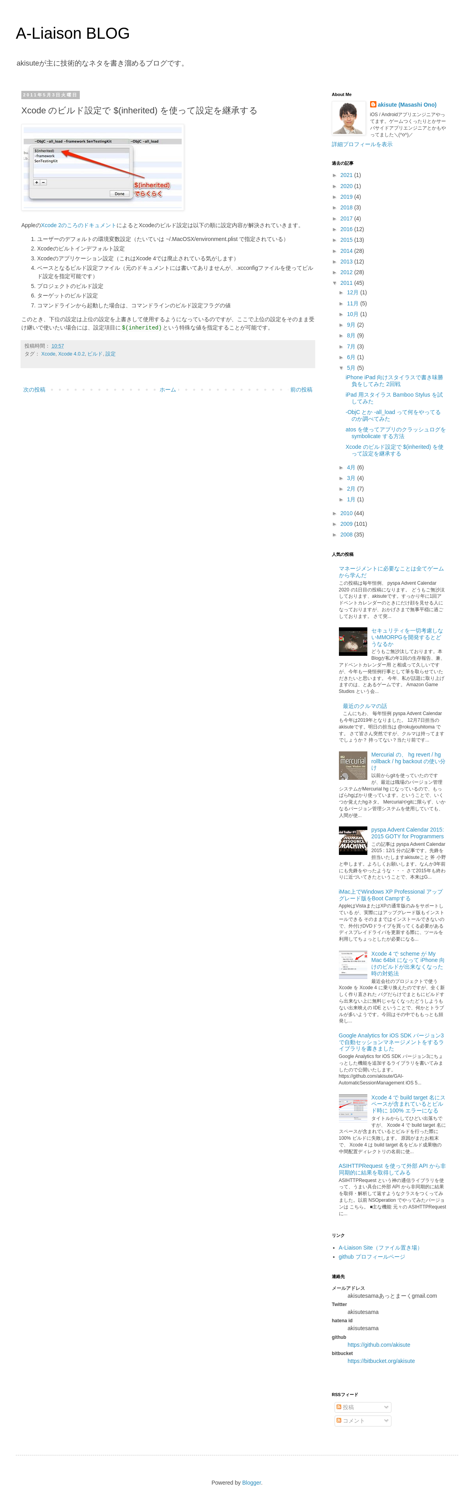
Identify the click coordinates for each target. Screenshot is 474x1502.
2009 (347, 524)
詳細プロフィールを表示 (362, 144)
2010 (347, 513)
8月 (352, 335)
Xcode (48, 354)
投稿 (345, 1407)
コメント (351, 1420)
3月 (352, 478)
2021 (347, 175)
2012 (347, 272)
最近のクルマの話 (365, 706)
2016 (347, 229)
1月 (352, 499)
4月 (352, 467)
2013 (347, 261)
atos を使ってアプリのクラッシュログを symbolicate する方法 (396, 432)
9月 (352, 325)
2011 (347, 283)
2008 (347, 534)
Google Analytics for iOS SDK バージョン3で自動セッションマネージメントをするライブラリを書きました (391, 1042)
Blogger (251, 1482)
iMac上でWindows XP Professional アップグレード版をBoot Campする (391, 895)
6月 (352, 357)
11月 (353, 303)
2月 (352, 489)
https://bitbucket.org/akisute (381, 1361)
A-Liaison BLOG (73, 33)
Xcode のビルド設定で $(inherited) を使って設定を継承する (395, 450)
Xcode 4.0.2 (71, 354)
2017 (347, 218)
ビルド (95, 354)
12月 (353, 292)
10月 (353, 314)
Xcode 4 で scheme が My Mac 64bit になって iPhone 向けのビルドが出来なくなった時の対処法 (408, 964)
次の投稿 (34, 389)
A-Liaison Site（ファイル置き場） (381, 1247)
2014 (347, 251)
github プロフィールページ (372, 1257)
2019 (347, 197)
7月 (352, 346)
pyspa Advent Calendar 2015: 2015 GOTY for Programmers (407, 832)
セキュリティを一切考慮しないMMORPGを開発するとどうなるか (407, 637)
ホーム (168, 389)
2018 (347, 207)
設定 (110, 354)
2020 (347, 186)
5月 (352, 368)
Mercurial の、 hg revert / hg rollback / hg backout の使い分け (408, 761)
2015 (347, 240)
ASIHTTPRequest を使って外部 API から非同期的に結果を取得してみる (392, 1169)
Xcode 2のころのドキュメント (79, 225)
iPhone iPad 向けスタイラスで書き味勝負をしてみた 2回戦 (394, 380)
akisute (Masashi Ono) (407, 105)
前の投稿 (301, 389)
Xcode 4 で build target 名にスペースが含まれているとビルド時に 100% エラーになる (408, 1104)
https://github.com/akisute (379, 1345)
